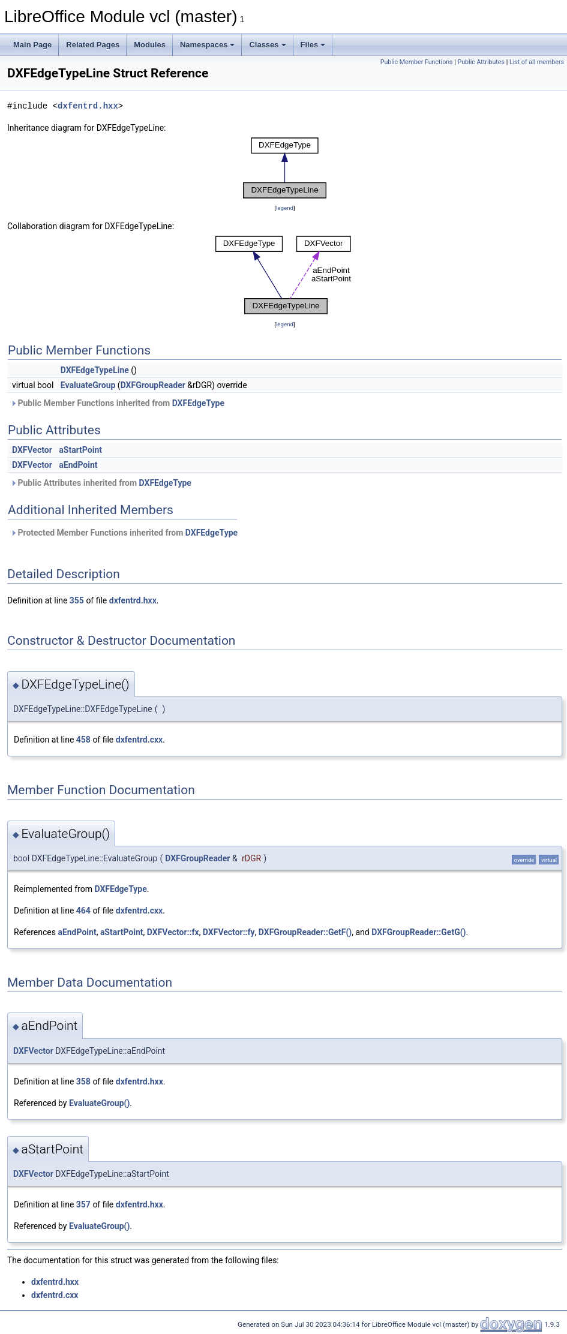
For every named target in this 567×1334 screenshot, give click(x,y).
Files (313, 44)
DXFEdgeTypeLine (95, 370)
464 (83, 910)
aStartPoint (80, 450)
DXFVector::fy (229, 932)
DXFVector (32, 450)
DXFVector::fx (173, 932)
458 (83, 739)
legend (284, 208)
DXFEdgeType (198, 403)
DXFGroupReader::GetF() (305, 932)
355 (77, 600)
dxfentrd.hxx (88, 106)
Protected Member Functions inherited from (124, 532)
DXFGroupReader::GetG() (418, 932)
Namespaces (207, 44)
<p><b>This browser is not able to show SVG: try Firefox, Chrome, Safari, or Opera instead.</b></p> (285, 168)
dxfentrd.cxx (139, 739)
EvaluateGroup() (99, 1103)
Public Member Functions (416, 62)
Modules (150, 44)
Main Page (32, 44)
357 (83, 1204)
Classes (267, 44)
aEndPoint (78, 465)
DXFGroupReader (153, 385)
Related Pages (92, 44)
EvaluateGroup (88, 385)
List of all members (536, 62)
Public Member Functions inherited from (117, 403)
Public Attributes (481, 62)
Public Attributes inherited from (100, 483)
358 (83, 1081)
